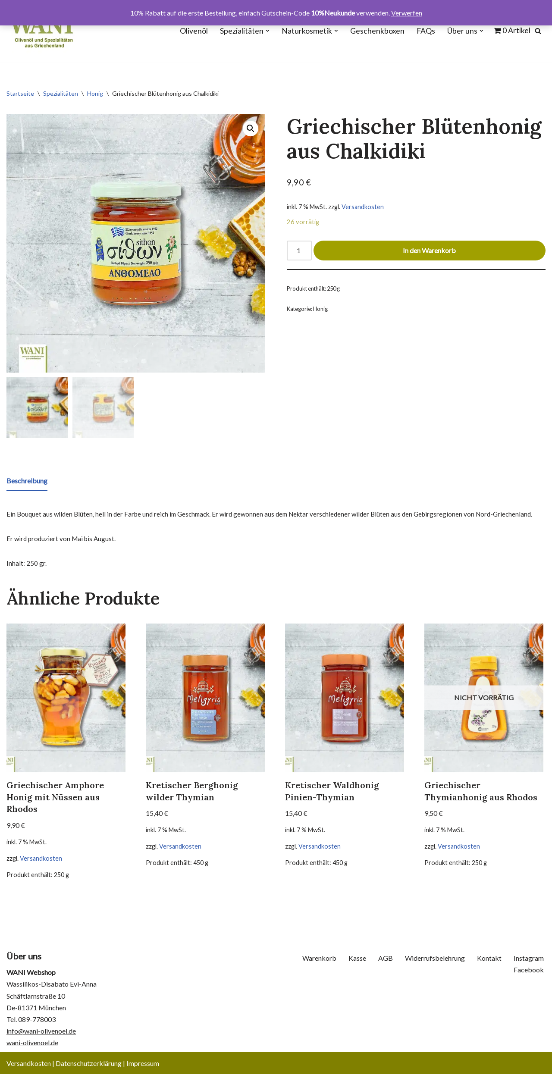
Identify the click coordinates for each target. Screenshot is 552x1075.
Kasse (357, 959)
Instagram (529, 959)
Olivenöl (194, 30)
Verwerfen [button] (406, 13)
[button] (268, 31)
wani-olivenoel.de (32, 1044)
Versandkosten (363, 206)
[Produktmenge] (299, 251)
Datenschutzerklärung (89, 1064)
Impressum (142, 1064)
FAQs (426, 30)
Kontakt (489, 959)
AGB (385, 959)
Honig (95, 93)
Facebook (529, 970)
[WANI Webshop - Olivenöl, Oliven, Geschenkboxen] (41, 31)
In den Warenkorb (429, 251)
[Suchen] (538, 31)
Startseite (20, 93)
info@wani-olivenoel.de (41, 1032)
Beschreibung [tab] (26, 480)
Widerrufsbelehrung (435, 959)
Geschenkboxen (377, 30)
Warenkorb (319, 959)
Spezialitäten (60, 93)
